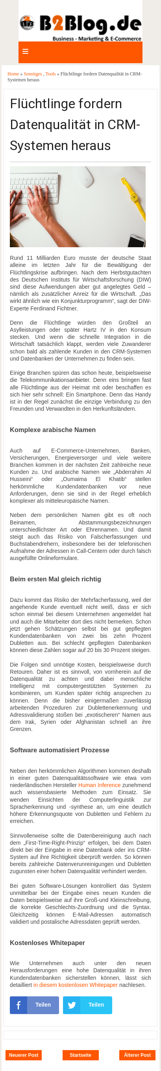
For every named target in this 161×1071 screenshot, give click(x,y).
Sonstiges (33, 74)
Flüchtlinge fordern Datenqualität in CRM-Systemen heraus (75, 124)
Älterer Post (137, 1055)
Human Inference (99, 785)
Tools (51, 74)
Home (13, 74)
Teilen (30, 1005)
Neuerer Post (24, 1055)
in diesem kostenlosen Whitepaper (75, 985)
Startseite (80, 1055)
